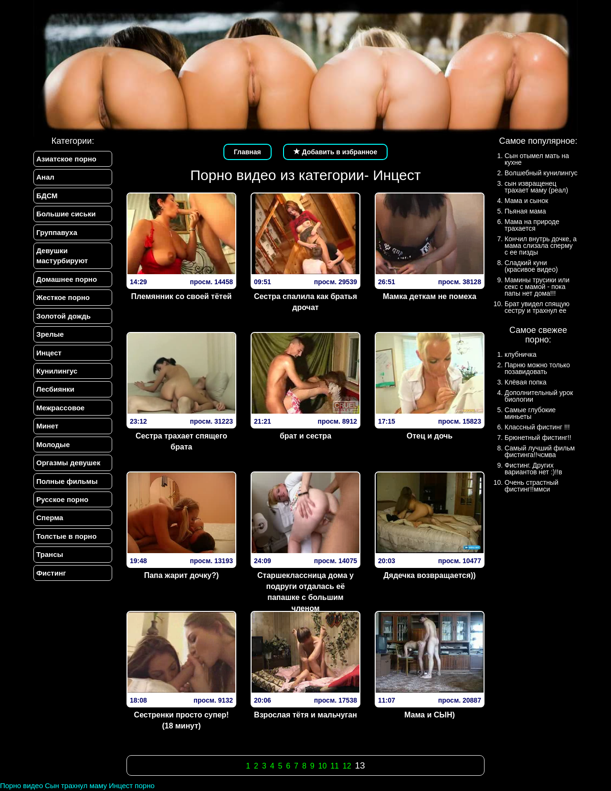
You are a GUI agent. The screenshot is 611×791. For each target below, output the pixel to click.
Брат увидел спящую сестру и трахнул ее (537, 307)
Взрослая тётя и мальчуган (305, 715)
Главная (247, 152)
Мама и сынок (526, 200)
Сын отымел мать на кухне (537, 159)
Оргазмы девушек (68, 463)
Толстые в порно (66, 536)
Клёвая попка (526, 382)
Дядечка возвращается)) (429, 575)
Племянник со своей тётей (181, 296)
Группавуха (56, 232)
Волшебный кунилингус (541, 173)
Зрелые (50, 334)
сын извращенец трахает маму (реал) (536, 186)
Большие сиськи (65, 214)
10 (322, 766)
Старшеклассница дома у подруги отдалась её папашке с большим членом (305, 591)
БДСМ (47, 196)
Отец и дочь (430, 436)
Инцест (49, 353)
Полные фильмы (66, 481)
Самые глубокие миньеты (530, 413)
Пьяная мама (525, 211)
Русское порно (62, 499)
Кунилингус (56, 371)
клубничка (521, 354)
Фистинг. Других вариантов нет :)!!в (533, 468)
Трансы (49, 554)
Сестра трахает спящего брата (181, 441)
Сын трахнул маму (76, 785)
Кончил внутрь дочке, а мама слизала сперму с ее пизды (541, 245)
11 (334, 766)
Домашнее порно (66, 279)
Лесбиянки (55, 389)
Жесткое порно (63, 297)
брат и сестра (305, 436)
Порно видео (21, 785)
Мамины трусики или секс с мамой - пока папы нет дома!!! (537, 287)
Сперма (49, 517)
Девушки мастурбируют (62, 255)
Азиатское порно (66, 159)
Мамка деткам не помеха (429, 296)
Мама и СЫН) (429, 715)
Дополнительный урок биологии (539, 396)
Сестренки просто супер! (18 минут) (181, 720)
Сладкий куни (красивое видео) (531, 266)
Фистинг (51, 573)
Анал (45, 177)
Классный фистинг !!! (537, 427)
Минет (47, 426)
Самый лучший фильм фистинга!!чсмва (540, 451)
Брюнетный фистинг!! (538, 437)
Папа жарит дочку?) (181, 575)
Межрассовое (60, 408)
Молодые (53, 444)
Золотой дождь (63, 316)
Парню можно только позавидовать (537, 368)
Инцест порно (132, 785)
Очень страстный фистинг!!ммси (531, 485)
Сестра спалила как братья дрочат (305, 301)
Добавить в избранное (336, 152)
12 (347, 766)
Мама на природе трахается (532, 225)
